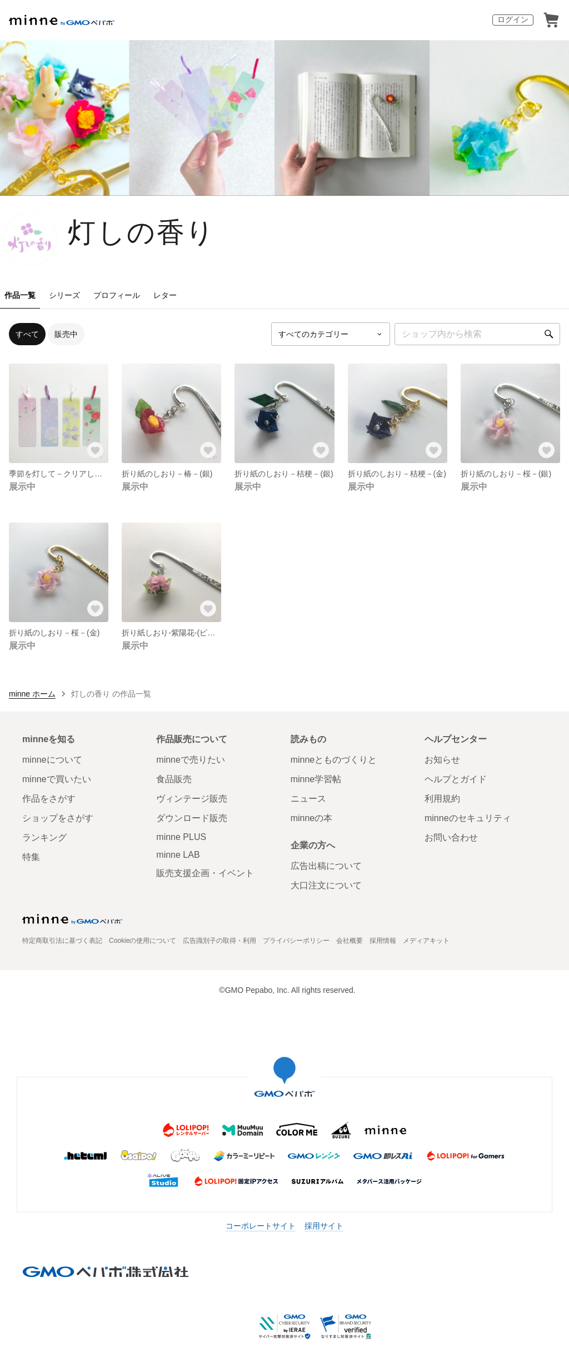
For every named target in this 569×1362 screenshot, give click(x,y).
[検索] (549, 334)
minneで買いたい (56, 779)
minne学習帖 (316, 779)
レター (165, 295)
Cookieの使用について (142, 941)
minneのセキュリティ (468, 818)
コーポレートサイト (261, 1225)
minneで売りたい (190, 759)
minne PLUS (181, 837)
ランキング (44, 837)
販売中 (66, 334)
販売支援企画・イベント (205, 873)
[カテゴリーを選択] (330, 334)
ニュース (308, 798)
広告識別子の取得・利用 (219, 941)
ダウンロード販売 (191, 818)
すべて (27, 334)
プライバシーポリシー (296, 941)
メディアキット (426, 941)
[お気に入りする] (95, 450)
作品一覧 (20, 295)
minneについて (52, 759)
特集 (31, 857)
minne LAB (177, 854)
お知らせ (442, 759)
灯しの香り (142, 232)
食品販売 (174, 779)
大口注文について (326, 885)
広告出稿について (326, 866)
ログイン (512, 19)
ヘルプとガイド (456, 779)
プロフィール (116, 295)
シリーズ (64, 295)
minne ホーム (32, 693)
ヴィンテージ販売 (191, 798)
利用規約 (442, 798)
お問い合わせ (451, 837)
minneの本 (312, 818)
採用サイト (324, 1225)
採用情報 (383, 941)
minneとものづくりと (334, 759)
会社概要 (349, 941)
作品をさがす (49, 798)
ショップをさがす (57, 818)
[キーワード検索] (477, 334)
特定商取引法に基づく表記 (62, 941)
